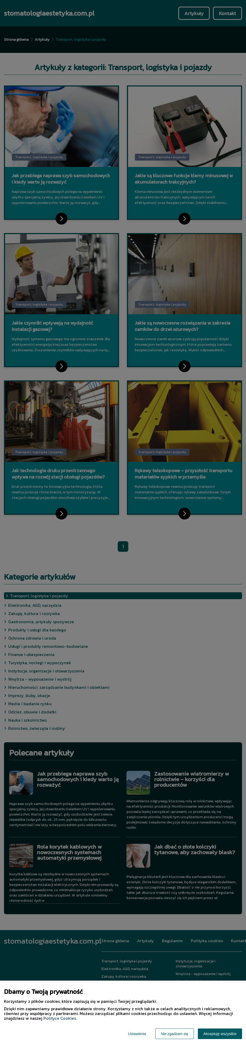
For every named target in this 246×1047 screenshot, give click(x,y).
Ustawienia (137, 1034)
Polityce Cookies (59, 1018)
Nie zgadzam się (174, 1034)
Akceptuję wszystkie (219, 1034)
